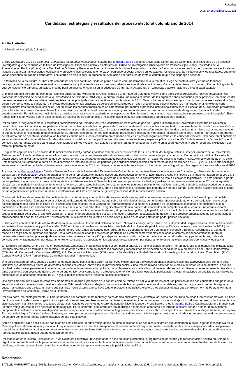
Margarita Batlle (123, 61)
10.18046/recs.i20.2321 (221, 10)
